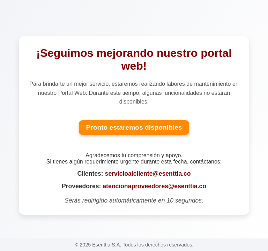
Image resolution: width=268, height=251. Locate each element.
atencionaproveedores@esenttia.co (154, 186)
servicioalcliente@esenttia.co (148, 173)
